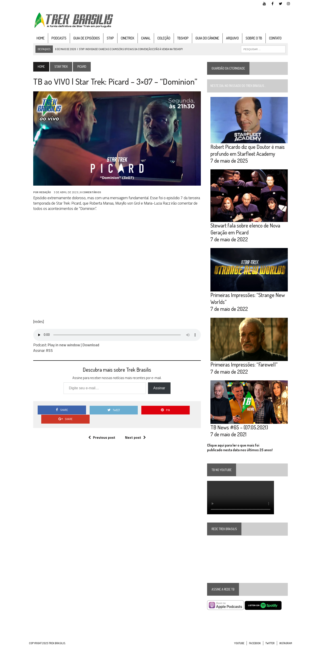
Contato (271, 38)
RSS (45, 354)
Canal (141, 38)
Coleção (159, 38)
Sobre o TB (249, 38)
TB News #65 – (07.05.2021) (241, 435)
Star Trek (57, 67)
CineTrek (123, 38)
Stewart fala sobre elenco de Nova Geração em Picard (247, 233)
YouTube (239, 651)
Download (86, 348)
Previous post (100, 432)
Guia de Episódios (82, 38)
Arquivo (228, 38)
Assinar (158, 392)
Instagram (285, 651)
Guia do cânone (203, 38)
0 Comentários (86, 196)
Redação (41, 196)
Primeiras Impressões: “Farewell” (245, 371)
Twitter (270, 651)
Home (36, 38)
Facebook (255, 651)
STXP (106, 38)
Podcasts (54, 38)
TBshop (178, 38)
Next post (133, 432)
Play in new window (59, 348)
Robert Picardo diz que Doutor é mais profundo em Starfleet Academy (249, 152)
